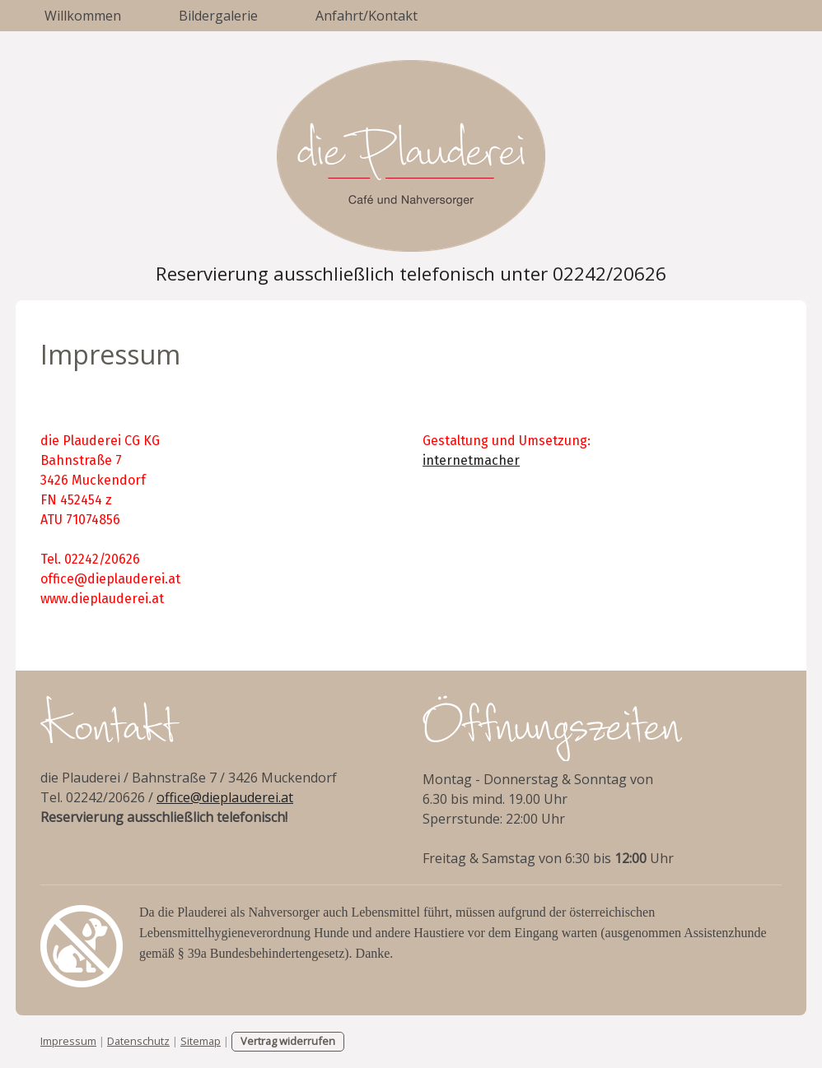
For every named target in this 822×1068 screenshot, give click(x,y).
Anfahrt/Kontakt (366, 16)
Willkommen (82, 16)
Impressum (68, 1040)
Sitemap (200, 1040)
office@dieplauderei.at (224, 797)
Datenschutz (138, 1040)
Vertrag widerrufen (288, 1040)
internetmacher (471, 460)
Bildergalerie (218, 16)
